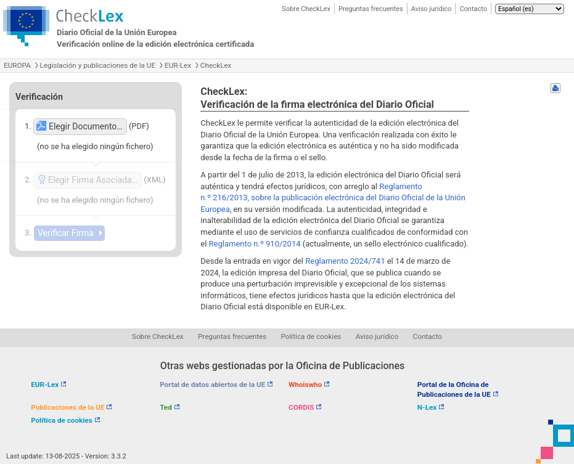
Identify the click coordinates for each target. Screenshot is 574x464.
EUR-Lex (178, 65)
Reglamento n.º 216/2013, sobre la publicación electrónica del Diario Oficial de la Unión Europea (332, 198)
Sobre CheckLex (306, 9)
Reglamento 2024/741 (345, 261)
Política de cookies (311, 336)
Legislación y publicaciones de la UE (97, 65)
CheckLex (216, 65)
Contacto (473, 9)
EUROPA (17, 65)
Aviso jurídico (431, 9)
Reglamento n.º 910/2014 (255, 243)
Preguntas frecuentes (370, 9)
